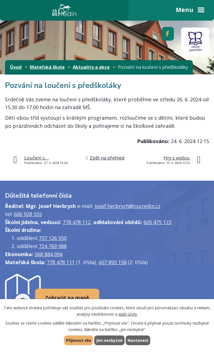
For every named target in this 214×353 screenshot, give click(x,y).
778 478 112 (77, 222)
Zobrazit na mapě (67, 297)
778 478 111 (61, 262)
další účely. (128, 314)
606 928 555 (28, 214)
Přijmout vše (78, 340)
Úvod (16, 67)
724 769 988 (53, 246)
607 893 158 (113, 262)
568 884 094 (48, 254)
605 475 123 (157, 222)
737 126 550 (53, 238)
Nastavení (138, 340)
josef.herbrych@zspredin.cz (127, 206)
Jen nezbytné (109, 340)
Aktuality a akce (91, 67)
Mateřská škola (47, 67)
